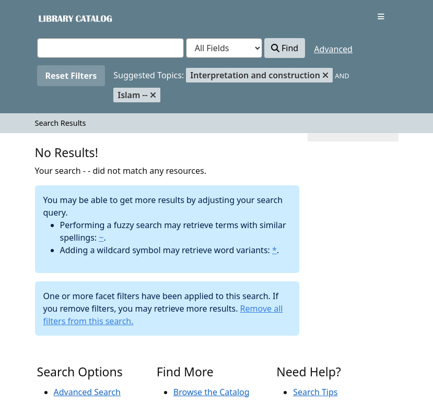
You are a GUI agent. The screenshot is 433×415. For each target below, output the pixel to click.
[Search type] (224, 48)
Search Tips (315, 392)
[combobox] (110, 48)
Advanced (333, 49)
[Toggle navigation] (381, 16)
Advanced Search (87, 392)
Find (284, 48)
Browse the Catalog (211, 392)
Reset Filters (71, 75)
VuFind (55, 18)
